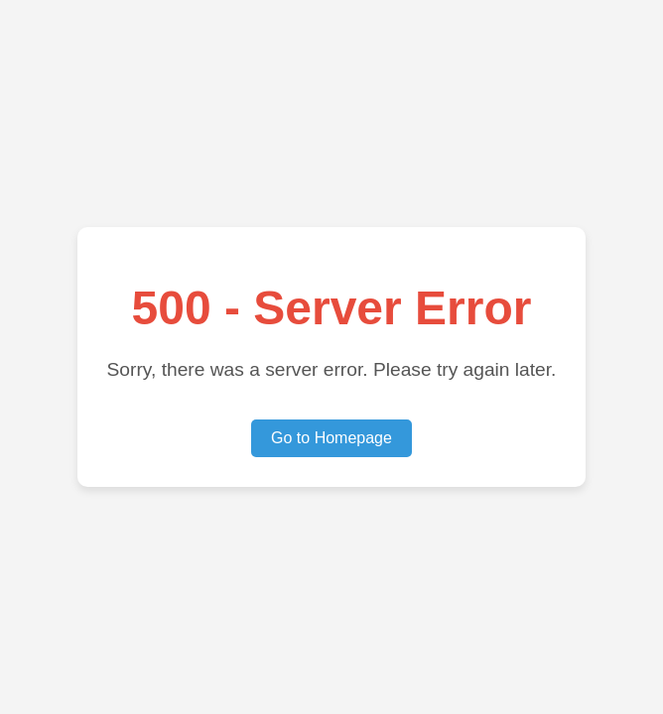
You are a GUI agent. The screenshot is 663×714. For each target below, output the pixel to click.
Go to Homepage (331, 437)
